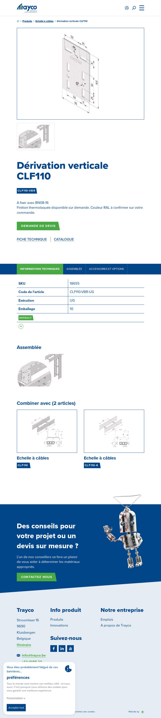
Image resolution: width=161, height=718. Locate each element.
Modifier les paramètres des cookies (77, 711)
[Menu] (141, 7)
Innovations (59, 625)
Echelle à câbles (44, 21)
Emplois (107, 619)
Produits (27, 21)
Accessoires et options (106, 269)
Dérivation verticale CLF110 (72, 21)
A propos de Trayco (116, 625)
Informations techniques (40, 269)
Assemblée (74, 269)
